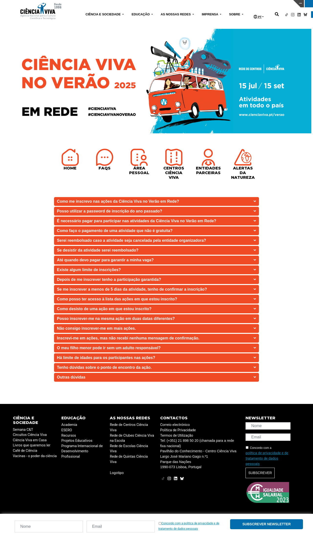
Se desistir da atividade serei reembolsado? (156, 250)
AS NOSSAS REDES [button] (176, 14)
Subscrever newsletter (266, 524)
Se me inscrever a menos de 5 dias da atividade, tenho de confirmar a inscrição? (156, 289)
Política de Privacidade (178, 430)
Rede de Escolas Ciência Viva (129, 449)
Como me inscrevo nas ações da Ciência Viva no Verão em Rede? (156, 201)
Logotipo (117, 473)
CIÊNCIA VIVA (212, 3)
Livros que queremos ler (31, 445)
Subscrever (260, 473)
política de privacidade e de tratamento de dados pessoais (267, 458)
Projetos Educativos (76, 441)
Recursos (68, 435)
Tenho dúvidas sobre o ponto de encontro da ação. (156, 367)
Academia (69, 425)
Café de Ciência (25, 451)
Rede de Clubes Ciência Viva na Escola (132, 438)
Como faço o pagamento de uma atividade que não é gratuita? (156, 231)
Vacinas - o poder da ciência (35, 456)
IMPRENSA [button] (210, 14)
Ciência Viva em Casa (30, 440)
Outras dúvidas (156, 377)
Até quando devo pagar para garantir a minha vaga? (156, 260)
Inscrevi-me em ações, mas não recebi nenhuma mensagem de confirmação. (156, 338)
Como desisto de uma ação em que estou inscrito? (156, 309)
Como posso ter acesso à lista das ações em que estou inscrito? (156, 299)
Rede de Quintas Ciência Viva (129, 459)
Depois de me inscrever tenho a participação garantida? (156, 280)
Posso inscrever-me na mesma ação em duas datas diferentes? (156, 319)
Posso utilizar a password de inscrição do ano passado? (156, 211)
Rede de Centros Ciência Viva (129, 427)
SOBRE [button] (235, 14)
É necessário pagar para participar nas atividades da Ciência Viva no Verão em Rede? (156, 221)
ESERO (66, 430)
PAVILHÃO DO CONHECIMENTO (142, 3)
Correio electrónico (175, 425)
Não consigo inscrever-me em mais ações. (156, 328)
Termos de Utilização (176, 435)
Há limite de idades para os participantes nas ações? (156, 358)
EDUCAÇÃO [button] (141, 14)
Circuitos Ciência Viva (30, 435)
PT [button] (257, 17)
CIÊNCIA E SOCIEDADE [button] (104, 14)
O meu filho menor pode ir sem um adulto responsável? (156, 348)
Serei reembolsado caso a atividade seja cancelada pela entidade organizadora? (156, 240)
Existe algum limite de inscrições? (156, 270)
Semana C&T (23, 430)
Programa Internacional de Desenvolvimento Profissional (82, 451)
